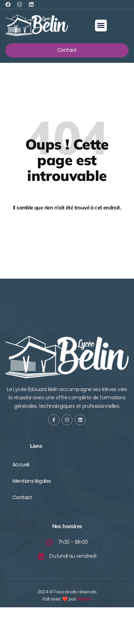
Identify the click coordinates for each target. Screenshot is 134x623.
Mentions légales (32, 481)
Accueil (21, 464)
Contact (22, 497)
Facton (84, 599)
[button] (101, 25)
